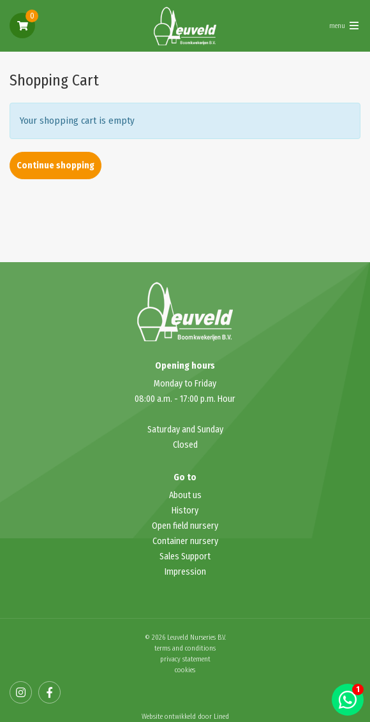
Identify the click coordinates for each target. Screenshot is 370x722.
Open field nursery (185, 525)
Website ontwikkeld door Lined (185, 716)
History (185, 510)
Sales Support (185, 556)
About (181, 495)
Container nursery (185, 541)
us (197, 495)
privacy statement (185, 659)
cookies (185, 670)
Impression (185, 571)
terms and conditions (185, 648)
